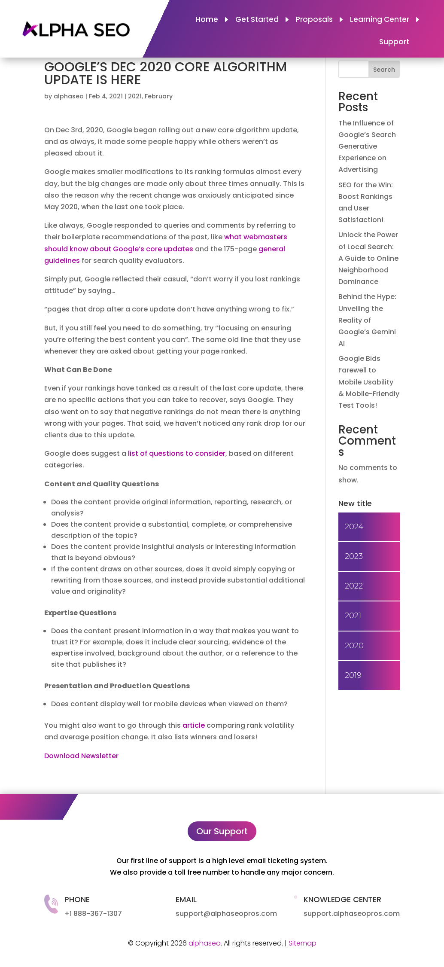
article (193, 725)
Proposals (314, 20)
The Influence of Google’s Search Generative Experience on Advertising (367, 146)
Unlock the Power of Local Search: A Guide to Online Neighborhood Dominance (368, 258)
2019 (353, 675)
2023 (354, 556)
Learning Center (379, 20)
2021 (135, 96)
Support (394, 43)
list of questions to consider (176, 453)
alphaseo (69, 96)
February (159, 96)
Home (207, 20)
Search (384, 69)
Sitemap (302, 943)
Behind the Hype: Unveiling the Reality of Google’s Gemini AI (367, 320)
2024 (354, 526)
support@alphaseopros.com (226, 913)
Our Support (222, 831)
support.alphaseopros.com (352, 913)
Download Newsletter (81, 756)
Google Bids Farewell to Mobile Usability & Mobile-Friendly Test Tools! (368, 382)
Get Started (257, 20)
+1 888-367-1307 (93, 913)
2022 (354, 586)
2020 (354, 645)
